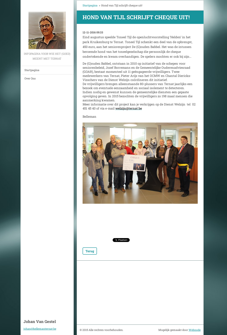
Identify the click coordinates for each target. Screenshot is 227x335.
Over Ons (30, 78)
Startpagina (31, 70)
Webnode (195, 330)
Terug (89, 251)
